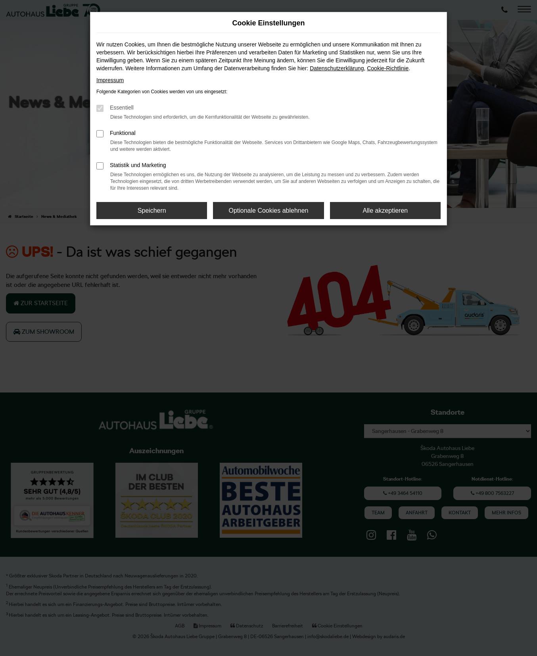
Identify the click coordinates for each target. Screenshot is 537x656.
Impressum (110, 80)
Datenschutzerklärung (337, 68)
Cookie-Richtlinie (388, 68)
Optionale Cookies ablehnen (268, 210)
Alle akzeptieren (385, 210)
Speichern (152, 210)
